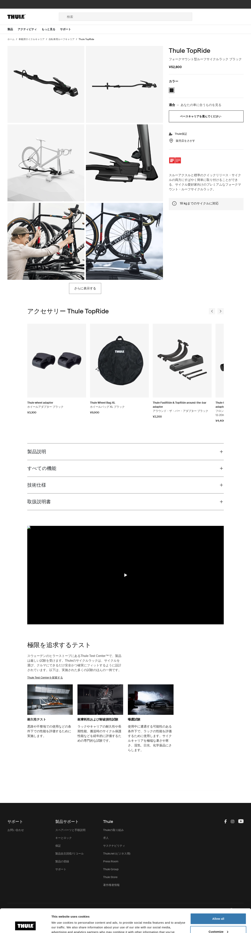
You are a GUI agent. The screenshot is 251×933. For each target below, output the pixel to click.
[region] (125, 575)
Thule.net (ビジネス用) (116, 853)
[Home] (33, 16)
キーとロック (63, 838)
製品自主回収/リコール (69, 853)
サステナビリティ (114, 845)
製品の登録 (62, 861)
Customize (218, 909)
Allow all (218, 896)
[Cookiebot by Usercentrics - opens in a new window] (25, 925)
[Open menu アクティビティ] (30, 29)
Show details (60, 925)
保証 (58, 845)
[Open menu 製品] (12, 29)
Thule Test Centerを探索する (45, 677)
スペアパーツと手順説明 (70, 830)
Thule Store (110, 877)
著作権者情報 (111, 885)
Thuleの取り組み (113, 830)
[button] (125, 575)
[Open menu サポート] (68, 29)
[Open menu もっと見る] (51, 29)
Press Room (110, 861)
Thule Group (110, 869)
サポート (60, 869)
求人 (106, 838)
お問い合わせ (15, 830)
